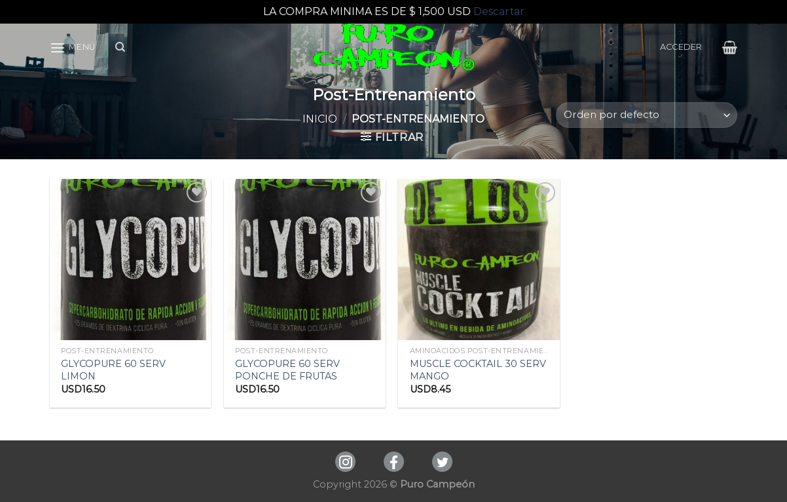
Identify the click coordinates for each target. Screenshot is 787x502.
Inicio (319, 119)
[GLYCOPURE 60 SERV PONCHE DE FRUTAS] (305, 260)
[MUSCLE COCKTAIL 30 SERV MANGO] (479, 260)
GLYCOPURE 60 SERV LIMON (113, 370)
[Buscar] (120, 47)
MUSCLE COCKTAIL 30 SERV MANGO (478, 370)
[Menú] (73, 47)
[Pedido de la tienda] (646, 115)
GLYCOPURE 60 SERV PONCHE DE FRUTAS (287, 370)
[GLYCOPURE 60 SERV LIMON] (130, 260)
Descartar (498, 11)
